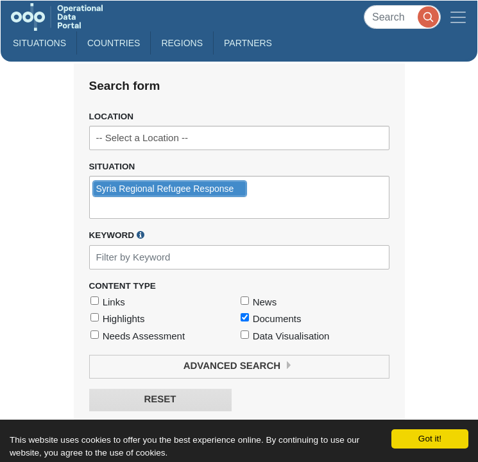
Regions (182, 43)
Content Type (122, 286)
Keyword (116, 235)
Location (111, 116)
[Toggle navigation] (458, 17)
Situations (39, 43)
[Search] (402, 17)
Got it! (429, 438)
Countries (113, 43)
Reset (160, 399)
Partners (248, 43)
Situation (112, 166)
